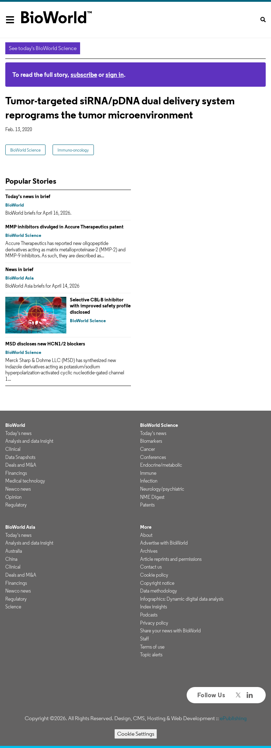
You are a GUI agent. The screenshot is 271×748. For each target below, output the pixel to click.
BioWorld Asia (19, 278)
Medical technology (25, 481)
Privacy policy (154, 623)
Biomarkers (151, 441)
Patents (147, 505)
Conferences (153, 457)
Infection (148, 481)
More (145, 527)
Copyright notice (157, 583)
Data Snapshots (20, 457)
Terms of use (152, 647)
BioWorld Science (25, 150)
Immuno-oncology (73, 150)
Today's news (18, 433)
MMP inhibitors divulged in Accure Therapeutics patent (64, 226)
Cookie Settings (135, 733)
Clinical (12, 449)
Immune (148, 473)
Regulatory (16, 505)
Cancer (147, 449)
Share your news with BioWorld (170, 630)
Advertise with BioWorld (164, 543)
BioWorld (14, 205)
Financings (16, 473)
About (146, 535)
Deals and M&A (20, 465)
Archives (148, 551)
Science (13, 606)
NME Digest (152, 497)
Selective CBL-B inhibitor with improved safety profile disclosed (100, 305)
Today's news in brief (27, 196)
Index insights (153, 606)
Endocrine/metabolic (161, 465)
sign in (115, 74)
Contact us (151, 567)
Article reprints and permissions (170, 559)
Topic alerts (151, 654)
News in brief (19, 269)
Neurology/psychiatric (162, 489)
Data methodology (158, 591)
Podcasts (148, 615)
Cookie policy (154, 575)
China (11, 559)
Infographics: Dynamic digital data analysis (181, 599)
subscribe (84, 74)
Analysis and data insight (29, 441)
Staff (144, 639)
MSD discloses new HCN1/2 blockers (45, 344)
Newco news (18, 489)
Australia (13, 551)
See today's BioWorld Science (43, 48)
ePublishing (233, 718)
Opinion (13, 497)
